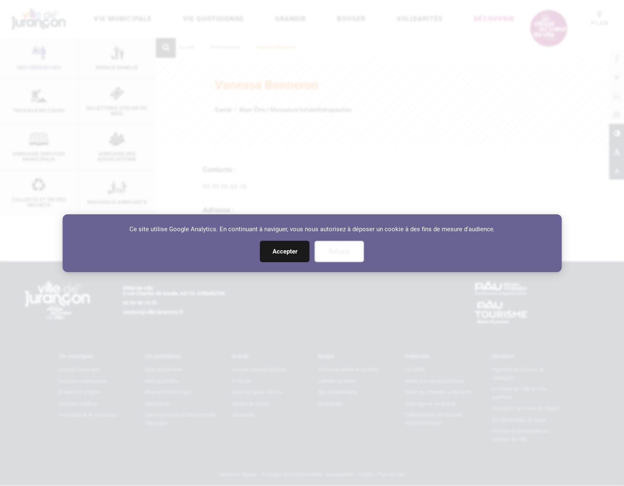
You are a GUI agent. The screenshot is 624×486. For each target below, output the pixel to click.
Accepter (285, 251)
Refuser (339, 251)
